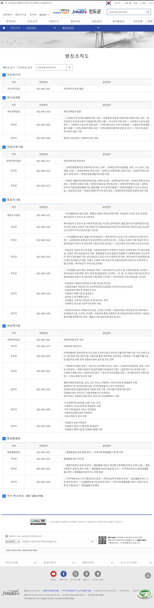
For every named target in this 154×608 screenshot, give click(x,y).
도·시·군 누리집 (129, 562)
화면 (135, 3)
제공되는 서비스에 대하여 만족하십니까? (25, 536)
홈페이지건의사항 (32, 590)
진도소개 (32, 21)
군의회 (33, 14)
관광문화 (7, 14)
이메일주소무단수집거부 (105, 590)
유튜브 (53, 579)
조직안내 (31, 27)
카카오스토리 (98, 579)
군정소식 (54, 21)
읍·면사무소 (50, 562)
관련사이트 (88, 562)
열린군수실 (20, 14)
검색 (150, 21)
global (43, 14)
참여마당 (75, 21)
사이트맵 (138, 21)
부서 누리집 (11, 562)
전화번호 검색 (25, 67)
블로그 (86, 579)
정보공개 (97, 21)
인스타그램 (75, 579)
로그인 (117, 3)
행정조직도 (68, 27)
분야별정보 (118, 21)
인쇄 (126, 3)
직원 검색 (10, 67)
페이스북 (64, 579)
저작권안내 (124, 590)
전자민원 (11, 21)
